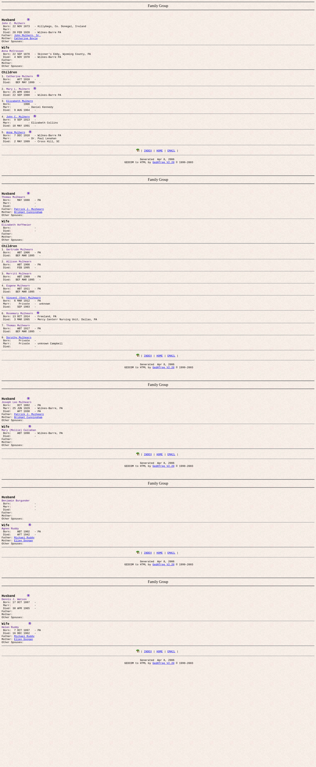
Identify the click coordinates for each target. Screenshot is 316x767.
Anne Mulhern (15, 152)
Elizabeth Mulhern (19, 116)
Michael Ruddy (24, 614)
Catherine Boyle (25, 42)
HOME (159, 173)
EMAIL (171, 173)
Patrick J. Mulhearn (29, 236)
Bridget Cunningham (28, 240)
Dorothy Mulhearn (18, 390)
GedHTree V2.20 (163, 186)
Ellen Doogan (23, 617)
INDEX (148, 173)
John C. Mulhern (18, 134)
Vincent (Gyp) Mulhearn (23, 343)
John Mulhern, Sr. (27, 39)
